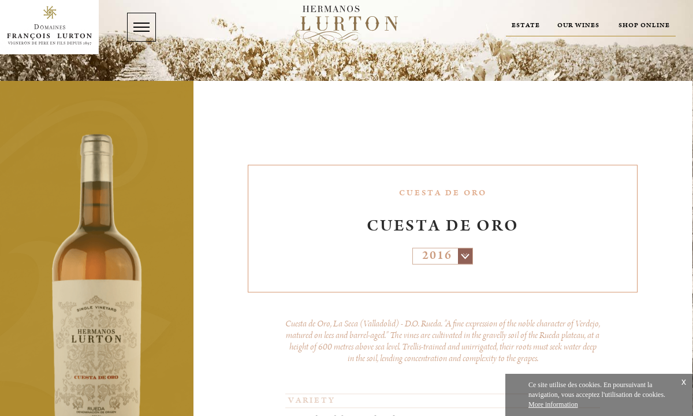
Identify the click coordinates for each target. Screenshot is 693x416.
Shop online (644, 25)
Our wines (578, 25)
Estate (526, 25)
